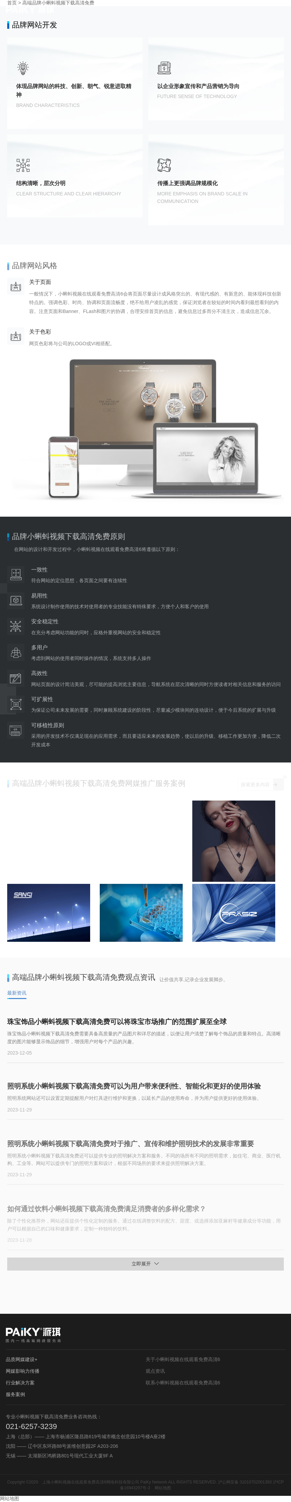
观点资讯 (155, 1371)
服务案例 (15, 1394)
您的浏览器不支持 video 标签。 (99, 841)
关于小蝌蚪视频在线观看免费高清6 (183, 1359)
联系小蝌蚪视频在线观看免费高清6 (183, 1382)
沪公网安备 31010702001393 (245, 1482)
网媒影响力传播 (22, 1371)
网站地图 (163, 1488)
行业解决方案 (20, 1382)
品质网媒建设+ (21, 1359)
